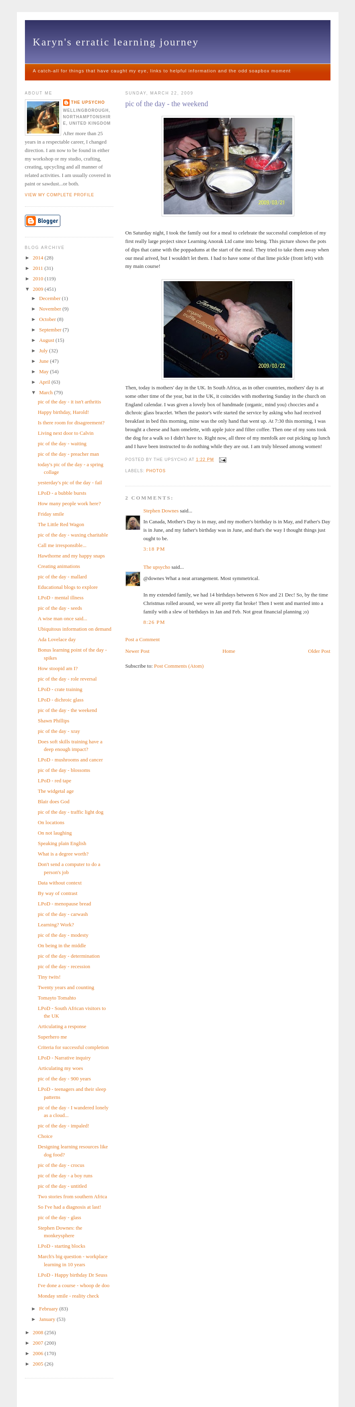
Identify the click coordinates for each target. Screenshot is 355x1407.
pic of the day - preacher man (68, 454)
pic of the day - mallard (62, 577)
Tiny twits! (49, 977)
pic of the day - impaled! (63, 1126)
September (51, 330)
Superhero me (52, 1037)
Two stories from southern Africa (72, 1196)
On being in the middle (62, 945)
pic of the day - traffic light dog (70, 812)
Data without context (60, 883)
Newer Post (137, 651)
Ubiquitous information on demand (74, 629)
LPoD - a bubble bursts (62, 493)
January (48, 1319)
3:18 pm (154, 549)
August (47, 340)
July (44, 351)
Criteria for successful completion (73, 1047)
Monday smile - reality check (68, 1296)
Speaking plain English (62, 843)
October (48, 319)
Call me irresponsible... (62, 545)
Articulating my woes (60, 1068)
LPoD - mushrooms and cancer (70, 760)
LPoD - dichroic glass (61, 700)
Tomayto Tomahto (57, 998)
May (44, 371)
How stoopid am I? (58, 668)
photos (156, 471)
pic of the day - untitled (62, 1186)
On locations (51, 822)
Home (228, 651)
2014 (39, 258)
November (50, 309)
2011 (39, 268)
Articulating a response (62, 1026)
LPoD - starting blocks (61, 1246)
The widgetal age (56, 791)
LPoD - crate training (60, 689)
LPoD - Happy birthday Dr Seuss (72, 1275)
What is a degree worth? (63, 854)
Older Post (319, 651)
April (45, 382)
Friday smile (51, 514)
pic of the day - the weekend (166, 104)
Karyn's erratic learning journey (116, 42)
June (44, 361)
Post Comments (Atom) (179, 666)
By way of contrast (58, 893)
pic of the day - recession (64, 966)
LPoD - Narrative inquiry (64, 1058)
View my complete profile (59, 195)
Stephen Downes (161, 511)
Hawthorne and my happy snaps (71, 556)
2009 (39, 289)
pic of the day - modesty (63, 935)
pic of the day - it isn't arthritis (69, 402)
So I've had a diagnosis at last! (69, 1207)
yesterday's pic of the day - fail (70, 482)
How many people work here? (69, 503)
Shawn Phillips (53, 721)
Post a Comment (142, 639)
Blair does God (54, 801)
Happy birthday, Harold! (63, 412)
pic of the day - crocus (61, 1165)
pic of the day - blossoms (64, 770)
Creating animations (59, 566)
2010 (39, 279)
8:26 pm (154, 622)
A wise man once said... (62, 618)
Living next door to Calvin (66, 433)
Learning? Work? (56, 925)
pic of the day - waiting (62, 443)
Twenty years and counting (66, 987)
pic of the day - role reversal (67, 679)
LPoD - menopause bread (64, 904)
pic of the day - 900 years (64, 1079)
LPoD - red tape (54, 781)
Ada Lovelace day (57, 639)
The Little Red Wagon (61, 524)
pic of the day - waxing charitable (73, 535)
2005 (39, 1364)
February (49, 1309)
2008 (39, 1332)
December (50, 298)
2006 (39, 1353)
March (46, 392)
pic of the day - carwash (63, 914)
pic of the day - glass (59, 1217)
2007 (39, 1343)
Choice (45, 1136)
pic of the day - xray (59, 731)
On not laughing (55, 833)
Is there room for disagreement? (71, 423)
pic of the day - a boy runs (65, 1175)
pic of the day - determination (69, 956)
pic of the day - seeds (60, 608)
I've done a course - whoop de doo (73, 1285)
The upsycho (157, 567)
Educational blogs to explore (68, 587)
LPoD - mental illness (61, 597)
